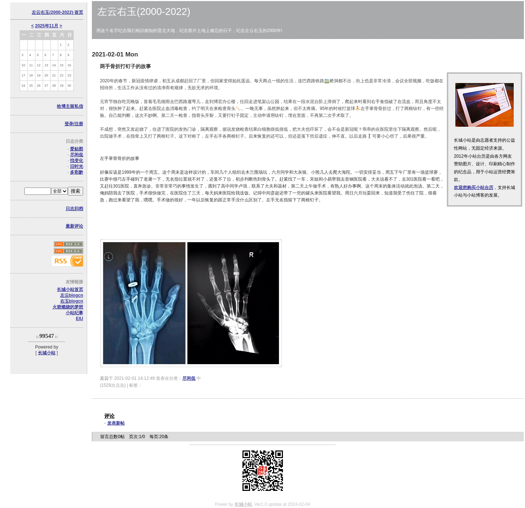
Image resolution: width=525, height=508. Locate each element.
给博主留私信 (70, 106)
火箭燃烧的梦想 (67, 307)
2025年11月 (46, 25)
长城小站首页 (70, 289)
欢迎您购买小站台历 (473, 187)
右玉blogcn (71, 301)
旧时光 (76, 166)
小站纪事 (74, 312)
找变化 (76, 160)
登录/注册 (74, 123)
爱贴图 (76, 148)
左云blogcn (71, 295)
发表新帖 (116, 423)
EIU (79, 318)
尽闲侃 (76, 154)
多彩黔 (76, 172)
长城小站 (46, 352)
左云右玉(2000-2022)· (57, 12)
